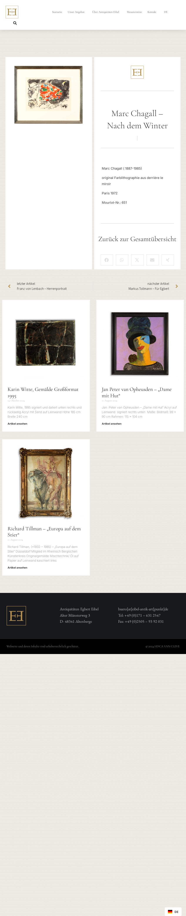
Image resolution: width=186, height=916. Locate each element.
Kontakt (152, 12)
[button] (15, 23)
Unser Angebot (77, 12)
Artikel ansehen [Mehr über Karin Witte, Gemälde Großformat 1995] (17, 423)
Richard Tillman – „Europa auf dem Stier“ (44, 532)
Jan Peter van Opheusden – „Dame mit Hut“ (137, 392)
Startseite (57, 12)
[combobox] (173, 911)
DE (167, 12)
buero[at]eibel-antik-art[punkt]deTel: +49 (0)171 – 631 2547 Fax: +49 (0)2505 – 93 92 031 (143, 615)
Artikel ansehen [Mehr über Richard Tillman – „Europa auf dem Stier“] (17, 567)
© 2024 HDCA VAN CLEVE (162, 646)
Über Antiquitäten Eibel (106, 12)
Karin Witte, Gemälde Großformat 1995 (43, 392)
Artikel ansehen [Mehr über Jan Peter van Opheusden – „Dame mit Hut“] (111, 423)
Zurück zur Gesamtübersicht (137, 239)
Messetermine (134, 12)
